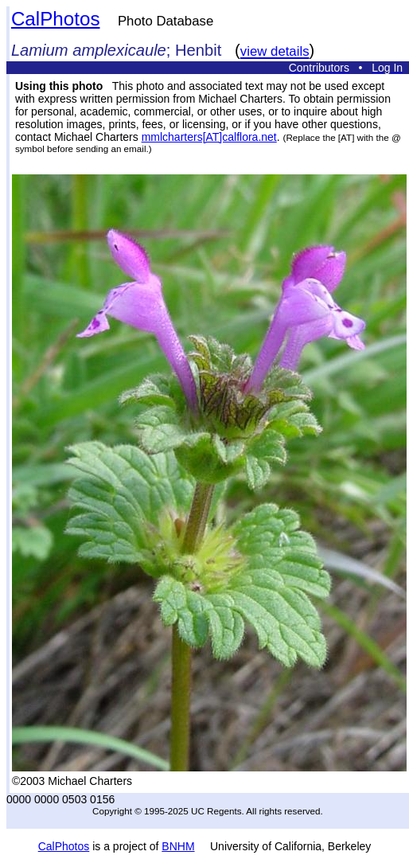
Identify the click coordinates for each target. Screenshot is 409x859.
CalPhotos (55, 18)
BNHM (178, 846)
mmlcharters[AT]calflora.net (209, 137)
